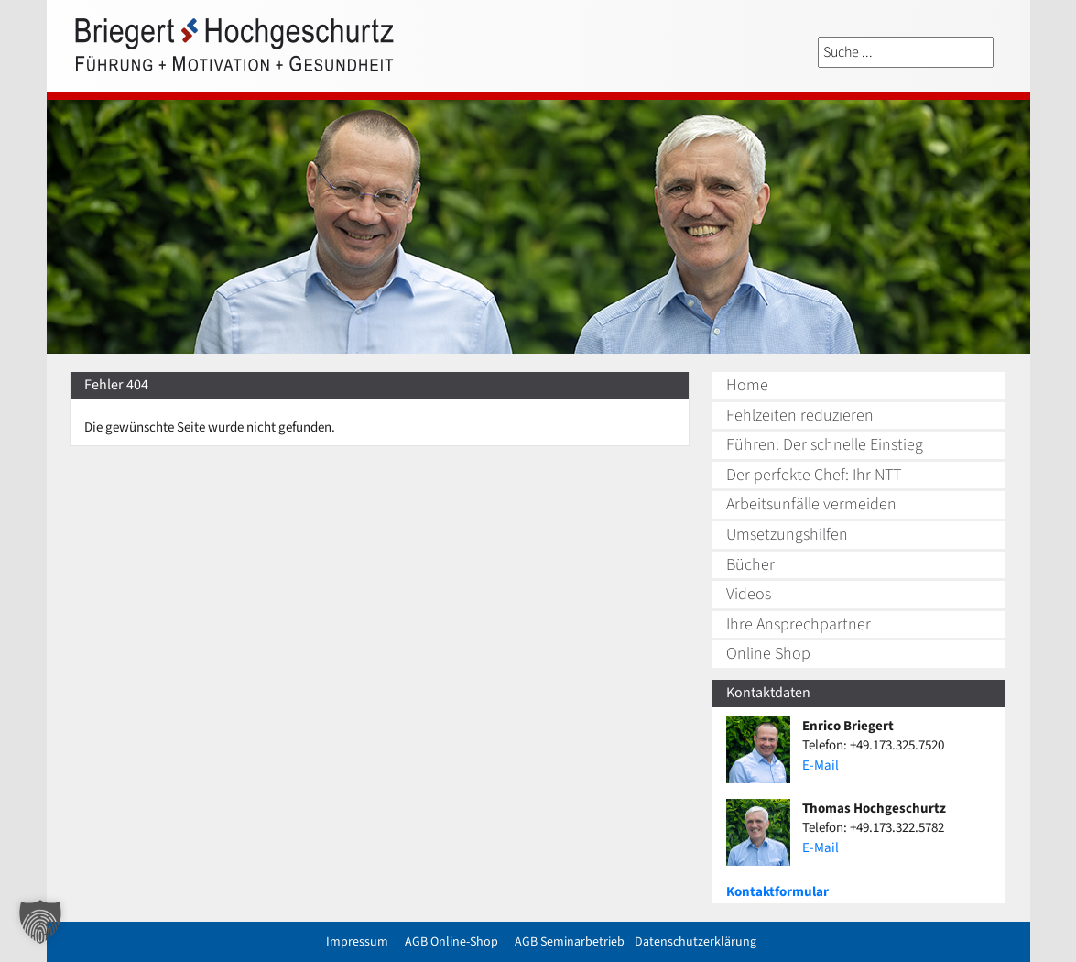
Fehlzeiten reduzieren (800, 415)
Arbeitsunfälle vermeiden (811, 504)
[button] (40, 921)
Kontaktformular (777, 892)
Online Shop (768, 653)
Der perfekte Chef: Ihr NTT (813, 475)
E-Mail (820, 765)
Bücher (750, 564)
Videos (748, 594)
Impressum (357, 942)
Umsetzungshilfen (787, 534)
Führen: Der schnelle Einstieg (824, 444)
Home (747, 385)
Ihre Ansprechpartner (798, 624)
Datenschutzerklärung (695, 942)
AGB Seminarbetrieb (570, 942)
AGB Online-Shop (451, 942)
